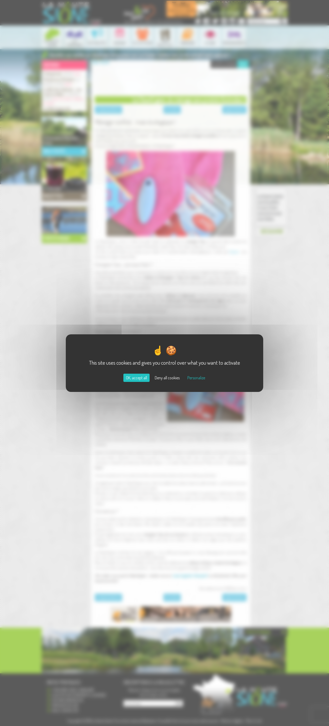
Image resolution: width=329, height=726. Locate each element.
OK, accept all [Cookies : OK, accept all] (136, 377)
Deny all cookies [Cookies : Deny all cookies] (167, 377)
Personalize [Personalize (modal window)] (196, 377)
